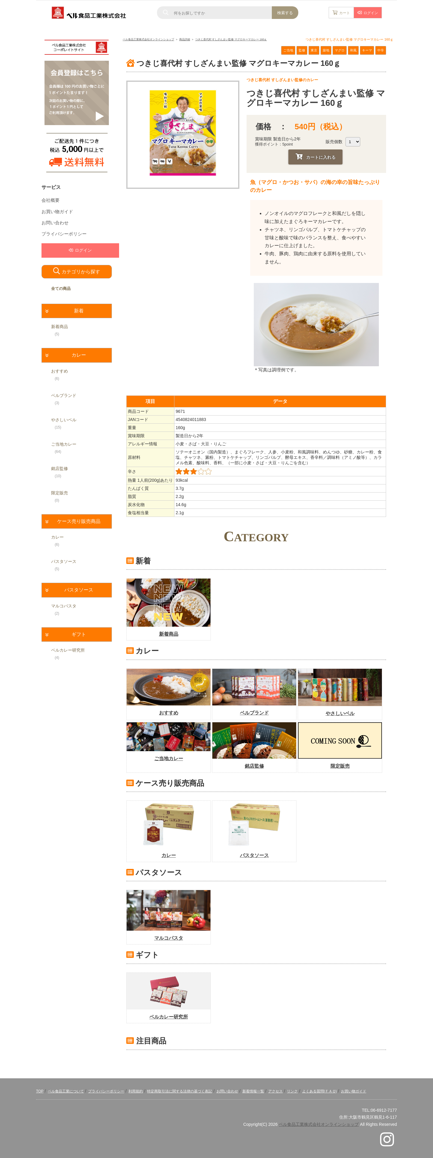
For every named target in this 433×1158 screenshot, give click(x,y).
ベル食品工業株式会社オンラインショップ (319, 1124)
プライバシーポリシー (64, 234)
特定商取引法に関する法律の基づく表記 (179, 1091)
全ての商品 (61, 288)
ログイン (371, 13)
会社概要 (50, 200)
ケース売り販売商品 (78, 521)
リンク (292, 1091)
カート (344, 13)
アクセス (275, 1091)
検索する (285, 13)
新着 (79, 310)
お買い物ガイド (57, 211)
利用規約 (135, 1091)
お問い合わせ (55, 222)
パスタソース (78, 589)
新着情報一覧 (253, 1091)
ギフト (79, 634)
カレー (79, 355)
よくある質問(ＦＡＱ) (319, 1091)
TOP (39, 1091)
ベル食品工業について (66, 1091)
